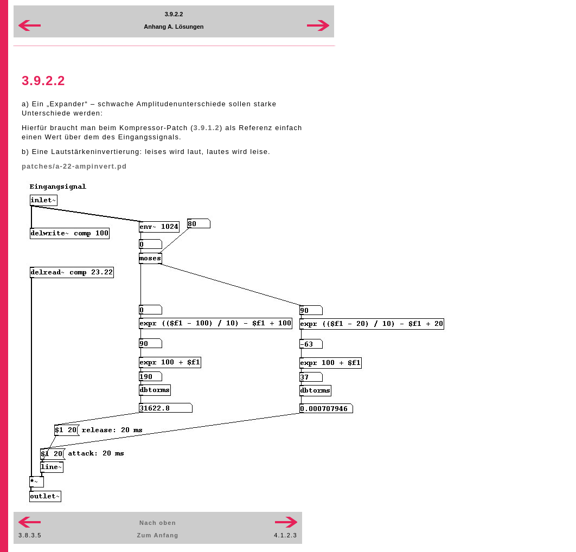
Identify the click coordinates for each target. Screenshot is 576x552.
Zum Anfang (158, 535)
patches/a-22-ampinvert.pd (74, 166)
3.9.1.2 (207, 128)
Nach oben (157, 522)
